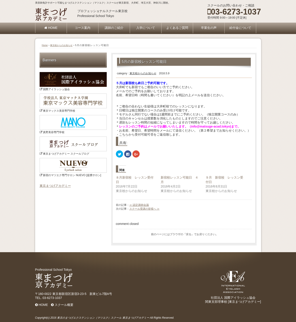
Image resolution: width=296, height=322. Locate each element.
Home (45, 45)
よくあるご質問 (177, 28)
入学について (145, 28)
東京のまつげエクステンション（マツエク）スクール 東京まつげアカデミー (103, 317)
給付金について (240, 28)
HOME (50, 28)
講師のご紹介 (114, 28)
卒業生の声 (209, 28)
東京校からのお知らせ (61, 45)
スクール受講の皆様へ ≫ (144, 208)
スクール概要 (62, 305)
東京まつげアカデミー (55, 186)
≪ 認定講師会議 (139, 205)
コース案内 (82, 28)
